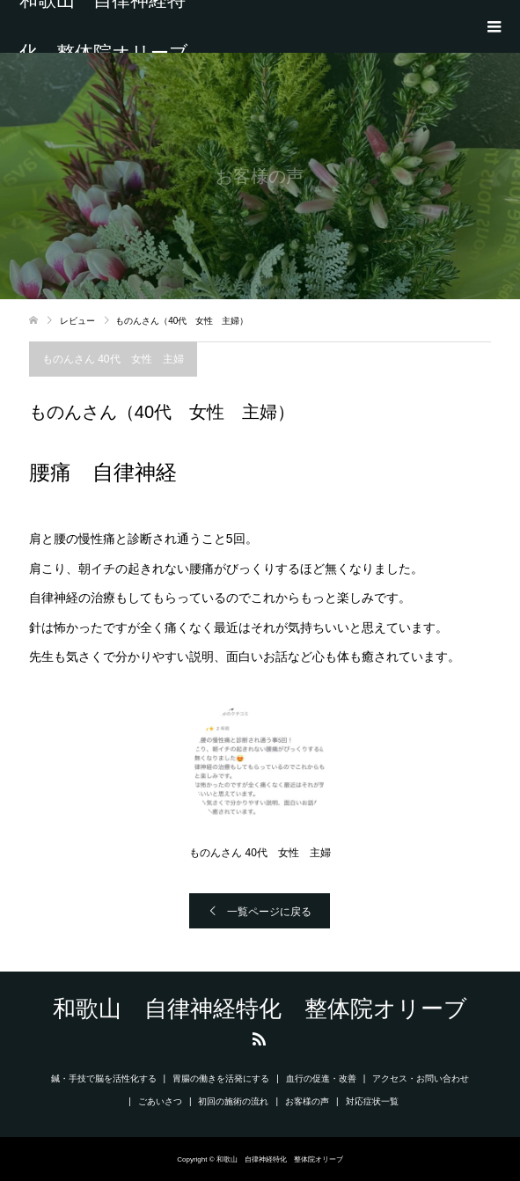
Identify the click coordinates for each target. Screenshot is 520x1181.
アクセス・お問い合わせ (420, 1078)
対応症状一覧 (372, 1101)
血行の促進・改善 (321, 1078)
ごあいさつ (160, 1101)
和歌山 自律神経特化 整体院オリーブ (103, 26)
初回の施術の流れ (233, 1101)
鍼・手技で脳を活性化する (104, 1078)
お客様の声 (307, 1101)
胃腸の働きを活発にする (220, 1078)
